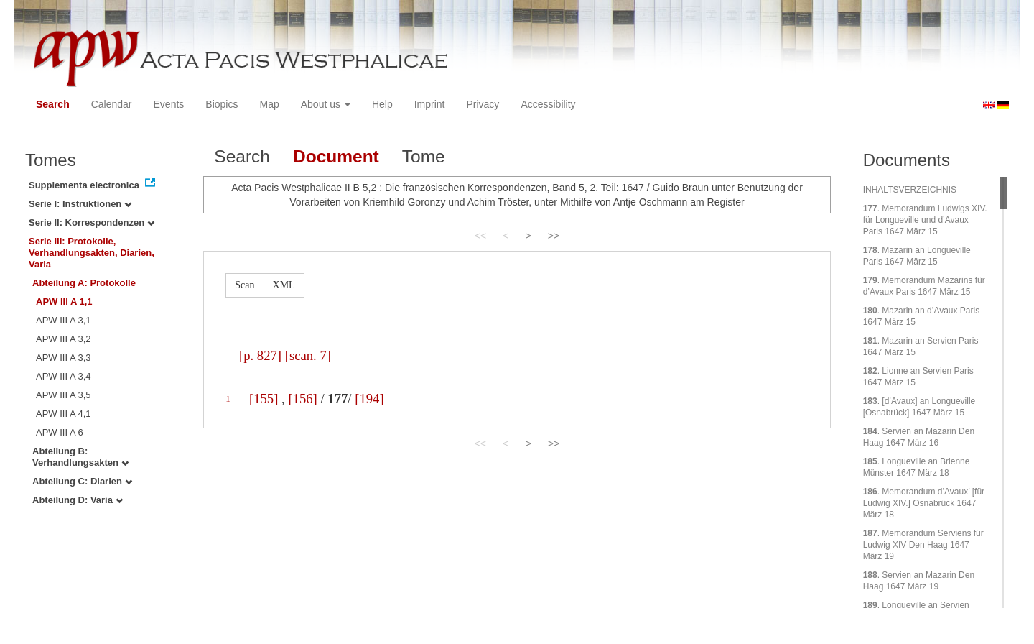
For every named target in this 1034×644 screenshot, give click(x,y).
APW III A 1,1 (64, 301)
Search (53, 104)
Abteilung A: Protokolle (84, 282)
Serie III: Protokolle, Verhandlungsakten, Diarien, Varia (91, 253)
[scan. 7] (308, 355)
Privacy (482, 104)
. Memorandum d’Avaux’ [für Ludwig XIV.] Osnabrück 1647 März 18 (923, 503)
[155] (263, 398)
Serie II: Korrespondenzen (91, 222)
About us (325, 104)
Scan (244, 285)
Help (382, 104)
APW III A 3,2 (63, 339)
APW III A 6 (59, 432)
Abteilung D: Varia (77, 499)
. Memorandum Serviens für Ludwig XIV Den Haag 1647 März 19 (923, 544)
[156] (302, 398)
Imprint (429, 104)
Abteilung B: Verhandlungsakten (80, 457)
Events (169, 104)
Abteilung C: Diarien (82, 481)
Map (269, 104)
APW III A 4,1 (63, 413)
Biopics (221, 104)
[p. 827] (260, 355)
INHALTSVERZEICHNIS (909, 190)
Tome (423, 156)
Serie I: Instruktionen (80, 203)
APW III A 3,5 (63, 395)
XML (284, 285)
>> (553, 236)
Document (336, 156)
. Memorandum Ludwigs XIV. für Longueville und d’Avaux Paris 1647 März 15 (925, 219)
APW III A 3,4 (63, 376)
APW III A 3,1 (63, 320)
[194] (369, 398)
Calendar (111, 104)
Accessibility (548, 104)
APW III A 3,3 (63, 357)
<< (480, 236)
